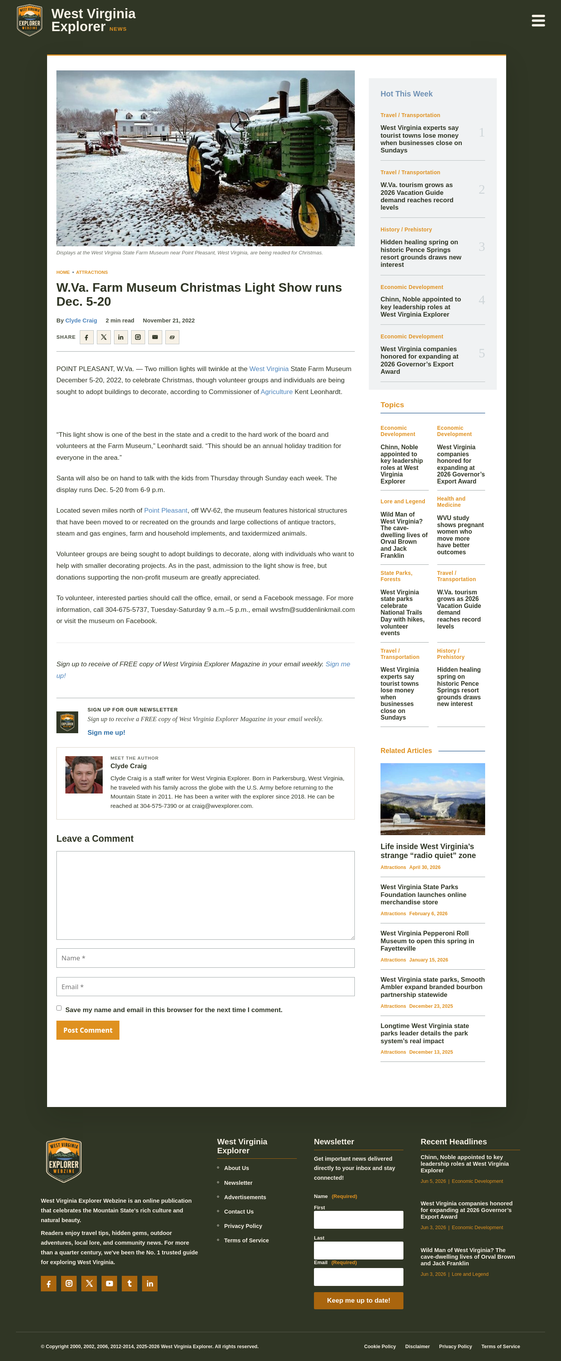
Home (63, 272)
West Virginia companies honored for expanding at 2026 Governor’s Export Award (419, 360)
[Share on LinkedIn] (121, 337)
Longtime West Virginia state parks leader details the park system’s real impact (424, 1033)
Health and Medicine (451, 502)
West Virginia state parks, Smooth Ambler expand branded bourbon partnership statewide (432, 987)
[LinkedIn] (150, 1283)
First (319, 1207)
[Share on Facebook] (87, 337)
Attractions (92, 272)
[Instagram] (69, 1283)
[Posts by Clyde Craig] (84, 774)
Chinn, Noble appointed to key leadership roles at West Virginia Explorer (420, 307)
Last (319, 1238)
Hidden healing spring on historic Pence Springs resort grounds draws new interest (420, 253)
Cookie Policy (380, 1346)
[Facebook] (48, 1283)
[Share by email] (155, 337)
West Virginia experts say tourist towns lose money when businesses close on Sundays (421, 139)
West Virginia (269, 369)
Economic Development (411, 287)
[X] (89, 1283)
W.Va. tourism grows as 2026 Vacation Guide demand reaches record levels (417, 196)
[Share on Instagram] (138, 337)
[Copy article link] (172, 337)
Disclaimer (417, 1346)
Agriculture (277, 392)
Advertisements (245, 1197)
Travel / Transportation (410, 115)
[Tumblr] (129, 1283)
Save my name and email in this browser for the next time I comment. (173, 1010)
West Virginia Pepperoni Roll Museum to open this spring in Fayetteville (427, 941)
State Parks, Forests (396, 576)
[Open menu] (539, 20)
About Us (236, 1168)
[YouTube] (109, 1283)
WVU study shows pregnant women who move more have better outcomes (460, 535)
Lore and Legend (402, 501)
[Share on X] (104, 337)
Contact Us (239, 1212)
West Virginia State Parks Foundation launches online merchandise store (423, 894)
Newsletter (238, 1183)
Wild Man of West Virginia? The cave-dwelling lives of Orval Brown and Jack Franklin (404, 535)
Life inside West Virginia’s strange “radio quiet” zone (428, 851)
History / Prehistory (406, 230)
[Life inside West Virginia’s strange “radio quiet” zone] (432, 799)
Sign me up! (106, 732)
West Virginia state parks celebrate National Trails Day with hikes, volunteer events (402, 612)
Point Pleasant (166, 510)
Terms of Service (246, 1240)
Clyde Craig (81, 320)
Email (335, 1262)
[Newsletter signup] (67, 722)
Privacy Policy (243, 1226)
